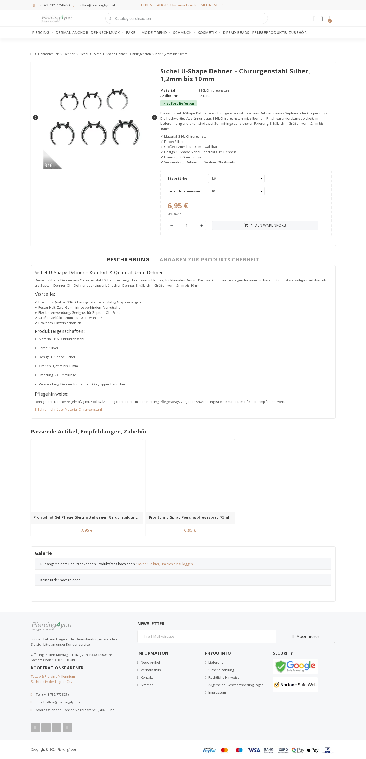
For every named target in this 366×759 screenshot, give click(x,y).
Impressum (217, 692)
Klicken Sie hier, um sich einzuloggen (164, 563)
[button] (329, 18)
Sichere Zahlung (221, 670)
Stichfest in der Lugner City (51, 681)
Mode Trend (155, 32)
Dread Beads (236, 32)
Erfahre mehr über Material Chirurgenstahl (68, 409)
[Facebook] (35, 727)
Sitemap (147, 685)
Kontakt (147, 677)
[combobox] (187, 18)
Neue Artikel (150, 662)
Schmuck (184, 32)
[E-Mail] (206, 636)
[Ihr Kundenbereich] (314, 18)
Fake (132, 32)
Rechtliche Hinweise (224, 677)
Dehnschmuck (107, 32)
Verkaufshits (151, 670)
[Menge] (187, 225)
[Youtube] (46, 727)
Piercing (42, 32)
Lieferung (215, 662)
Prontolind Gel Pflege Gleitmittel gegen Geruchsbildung (86, 517)
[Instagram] (56, 727)
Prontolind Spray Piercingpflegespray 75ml (189, 517)
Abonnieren (305, 636)
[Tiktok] (67, 727)
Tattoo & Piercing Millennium (53, 676)
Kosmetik (209, 32)
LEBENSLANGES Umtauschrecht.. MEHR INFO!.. (183, 5)
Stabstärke (177, 178)
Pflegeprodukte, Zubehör (279, 32)
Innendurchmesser (184, 191)
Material (167, 90)
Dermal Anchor (72, 32)
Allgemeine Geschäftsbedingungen (236, 685)
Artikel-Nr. (169, 95)
